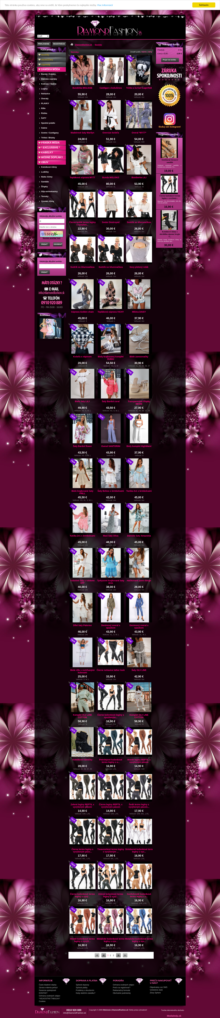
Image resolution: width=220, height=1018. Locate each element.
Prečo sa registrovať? (121, 988)
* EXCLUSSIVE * (50, 147)
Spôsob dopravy (82, 985)
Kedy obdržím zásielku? (85, 993)
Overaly (45, 98)
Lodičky (45, 172)
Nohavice (45, 93)
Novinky (45, 54)
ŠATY (43, 118)
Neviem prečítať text (52, 238)
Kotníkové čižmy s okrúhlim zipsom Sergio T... (170, 234)
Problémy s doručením (85, 990)
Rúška (44, 113)
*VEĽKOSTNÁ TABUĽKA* (49, 999)
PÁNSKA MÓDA (50, 142)
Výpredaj (45, 64)
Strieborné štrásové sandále (170, 161)
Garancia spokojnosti (47, 990)
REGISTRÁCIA (59, 44)
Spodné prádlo (48, 123)
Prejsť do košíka (169, 60)
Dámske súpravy (49, 79)
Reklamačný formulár (121, 990)
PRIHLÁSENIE (43, 44)
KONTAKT (43, 993)
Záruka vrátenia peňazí (48, 988)
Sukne (44, 128)
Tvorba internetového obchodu (172, 1010)
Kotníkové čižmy (49, 167)
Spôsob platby (82, 988)
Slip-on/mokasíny (49, 191)
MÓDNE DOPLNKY (52, 157)
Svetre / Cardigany (50, 133)
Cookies (42, 1001)
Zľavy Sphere (155, 993)
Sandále (45, 182)
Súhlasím (204, 5)
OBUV (44, 162)
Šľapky (44, 186)
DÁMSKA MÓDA (50, 69)
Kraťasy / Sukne (48, 84)
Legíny (44, 89)
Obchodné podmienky (122, 993)
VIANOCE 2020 (156, 990)
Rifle (43, 108)
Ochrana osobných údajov (49, 996)
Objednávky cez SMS (158, 987)
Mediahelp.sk (174, 1015)
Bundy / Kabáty (48, 74)
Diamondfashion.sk (83, 45)
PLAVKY (45, 103)
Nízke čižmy (47, 177)
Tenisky (44, 196)
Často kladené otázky (48, 985)
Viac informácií (105, 5)
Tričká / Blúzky (48, 137)
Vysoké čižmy (47, 201)
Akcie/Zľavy (47, 59)
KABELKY (47, 152)
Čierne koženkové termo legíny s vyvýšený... (170, 197)
